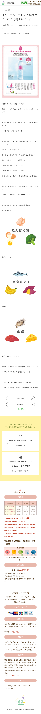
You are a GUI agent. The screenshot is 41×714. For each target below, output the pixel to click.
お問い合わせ (21, 445)
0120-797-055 (21, 465)
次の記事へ (20, 404)
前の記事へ (20, 399)
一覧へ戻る (20, 409)
